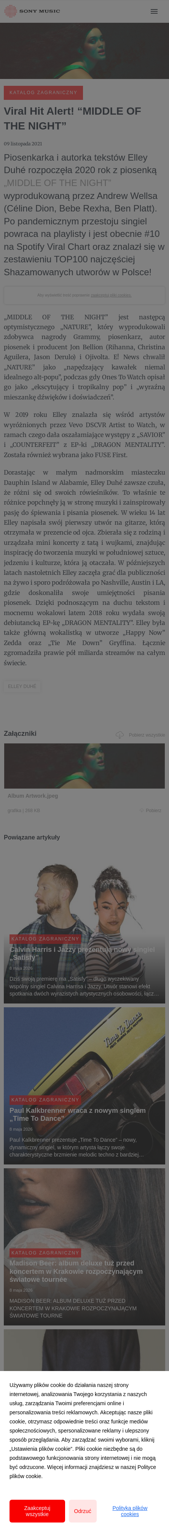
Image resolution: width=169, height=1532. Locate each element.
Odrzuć (82, 1511)
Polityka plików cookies (129, 1511)
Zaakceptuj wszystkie (37, 1511)
